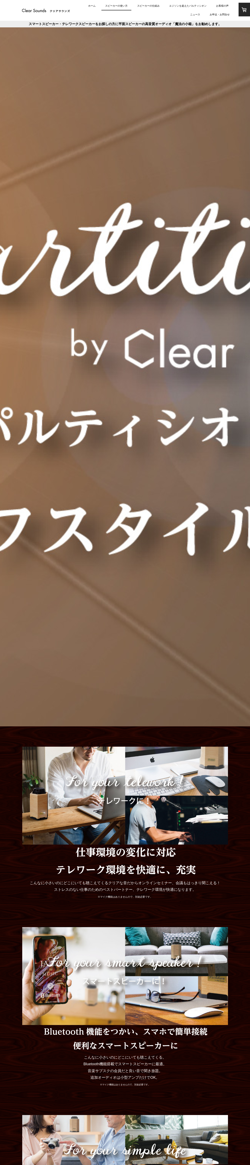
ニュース (195, 14)
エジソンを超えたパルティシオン (188, 5)
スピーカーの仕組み (148, 5)
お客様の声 (222, 5)
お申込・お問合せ (220, 14)
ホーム (92, 5)
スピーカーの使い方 (116, 5)
